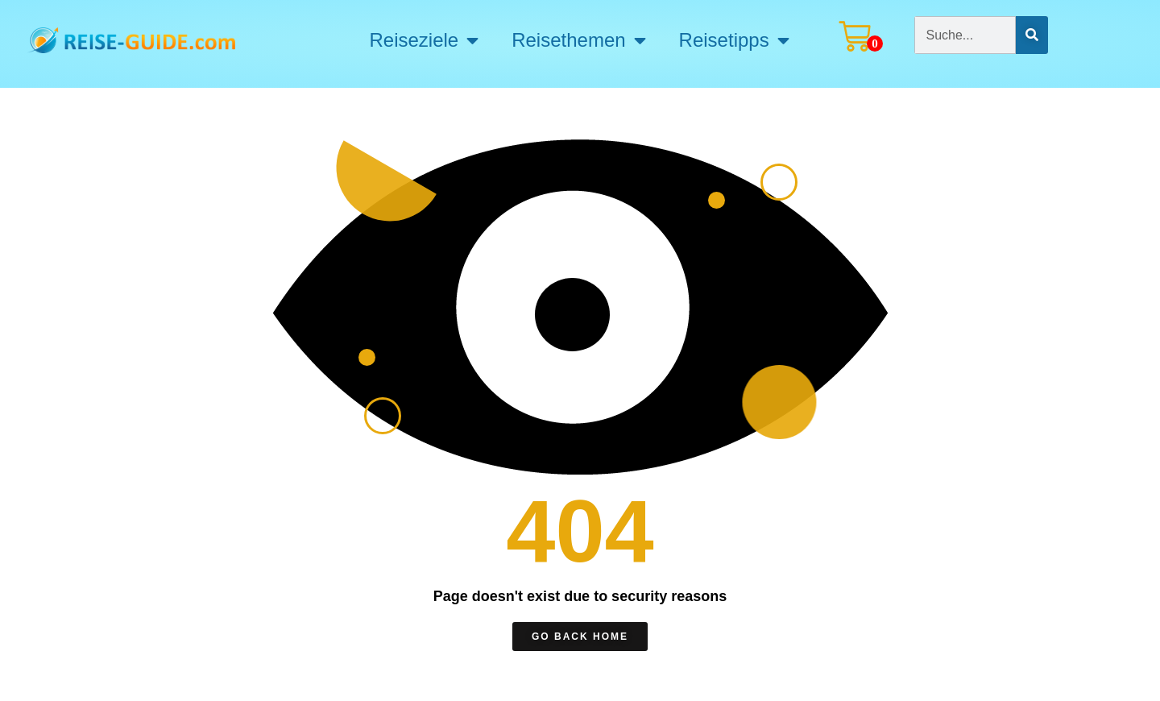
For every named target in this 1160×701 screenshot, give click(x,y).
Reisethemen (578, 40)
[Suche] (1032, 35)
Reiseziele (423, 40)
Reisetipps (734, 40)
